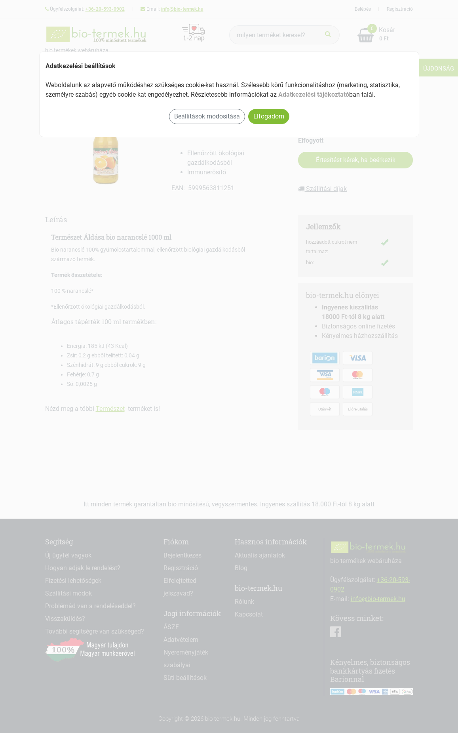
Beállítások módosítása (207, 116)
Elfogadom (268, 116)
